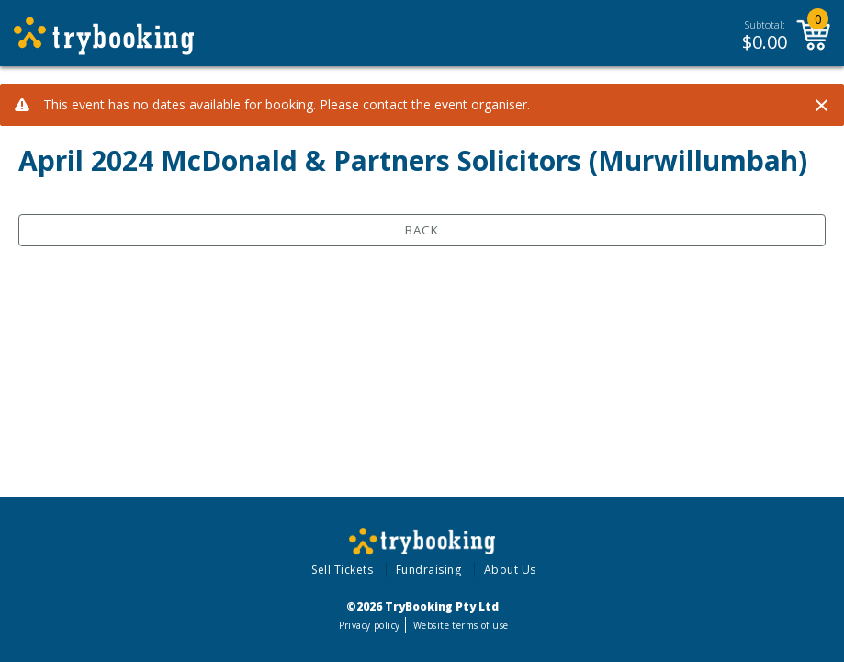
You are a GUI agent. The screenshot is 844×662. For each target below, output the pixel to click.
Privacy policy (369, 625)
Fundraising (429, 569)
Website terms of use (460, 625)
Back (422, 230)
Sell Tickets (342, 569)
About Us (510, 569)
